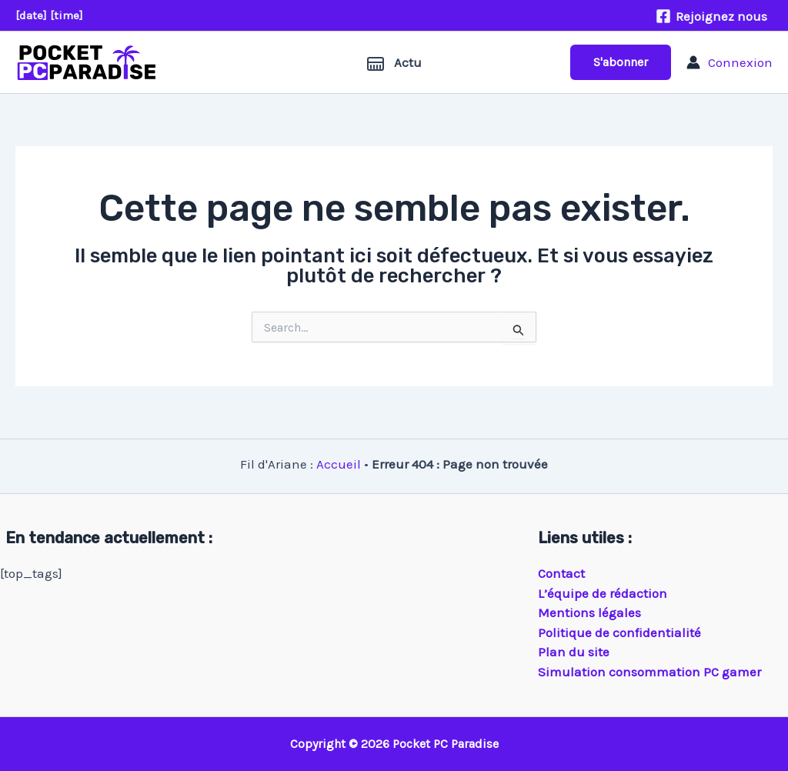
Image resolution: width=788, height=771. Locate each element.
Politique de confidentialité (619, 632)
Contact (561, 573)
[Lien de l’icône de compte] (729, 62)
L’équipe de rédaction (602, 593)
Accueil (338, 464)
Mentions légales (589, 612)
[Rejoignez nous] (711, 16)
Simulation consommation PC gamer (649, 671)
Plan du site (573, 651)
